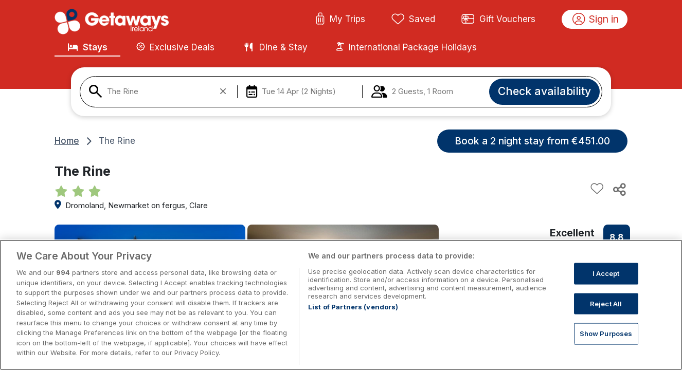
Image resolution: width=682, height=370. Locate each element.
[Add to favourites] (597, 189)
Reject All (606, 303)
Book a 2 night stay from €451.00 (532, 141)
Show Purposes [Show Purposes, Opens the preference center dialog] (606, 333)
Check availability (544, 91)
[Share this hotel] (618, 189)
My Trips (340, 19)
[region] (341, 304)
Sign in (595, 19)
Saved (413, 19)
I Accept (606, 273)
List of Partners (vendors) (353, 307)
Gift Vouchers (498, 19)
